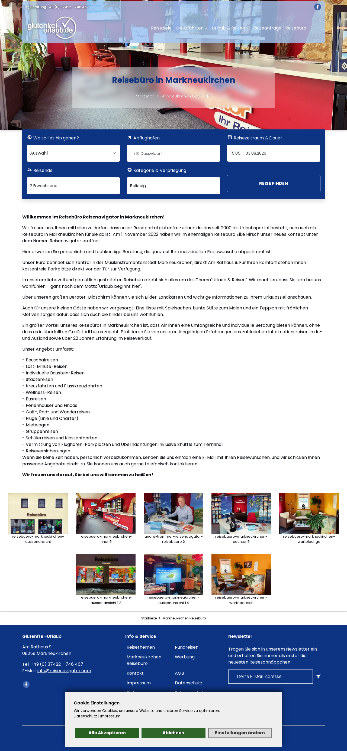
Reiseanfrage (267, 28)
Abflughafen (146, 138)
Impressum (139, 683)
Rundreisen (186, 647)
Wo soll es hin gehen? (56, 138)
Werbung (185, 657)
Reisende (43, 170)
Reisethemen (141, 647)
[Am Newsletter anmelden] (319, 677)
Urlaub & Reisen (228, 28)
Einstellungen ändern (240, 733)
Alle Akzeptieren (107, 733)
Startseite (145, 96)
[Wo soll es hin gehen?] (73, 153)
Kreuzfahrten (189, 28)
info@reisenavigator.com (64, 671)
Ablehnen (173, 733)
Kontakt (135, 673)
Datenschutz (188, 683)
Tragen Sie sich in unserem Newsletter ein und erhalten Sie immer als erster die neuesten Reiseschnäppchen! (272, 655)
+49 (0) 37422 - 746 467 (68, 7)
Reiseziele (161, 28)
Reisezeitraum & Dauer (258, 138)
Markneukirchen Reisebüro (185, 96)
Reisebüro (295, 28)
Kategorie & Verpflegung (159, 170)
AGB (179, 673)
